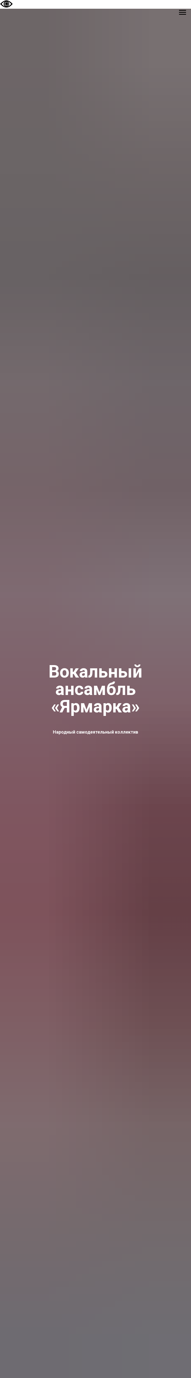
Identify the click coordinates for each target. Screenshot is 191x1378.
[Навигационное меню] (182, 12)
